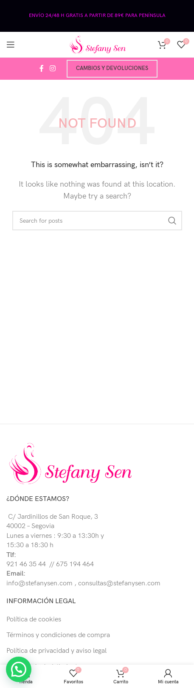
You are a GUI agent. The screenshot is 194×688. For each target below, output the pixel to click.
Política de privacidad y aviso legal (56, 651)
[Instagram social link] (52, 69)
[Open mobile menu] (10, 44)
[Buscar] (97, 220)
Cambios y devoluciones (112, 68)
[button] (18, 669)
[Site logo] (97, 44)
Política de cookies (33, 619)
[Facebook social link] (42, 69)
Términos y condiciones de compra (58, 635)
